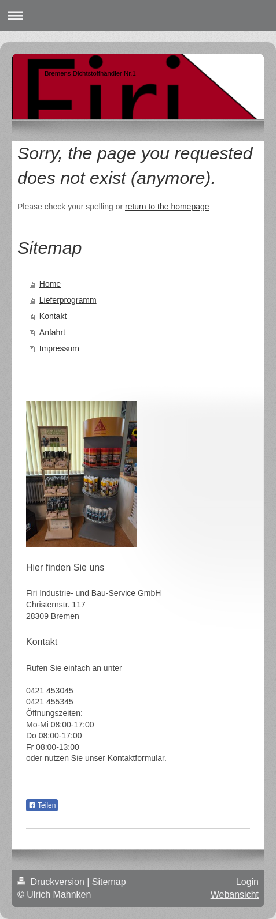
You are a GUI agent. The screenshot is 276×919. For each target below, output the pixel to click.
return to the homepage (167, 206)
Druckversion (52, 882)
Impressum (59, 348)
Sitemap (109, 882)
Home (50, 283)
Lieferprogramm (68, 300)
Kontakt (53, 316)
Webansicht (235, 894)
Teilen (42, 805)
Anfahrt (52, 332)
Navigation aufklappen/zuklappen (138, 15)
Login (247, 882)
